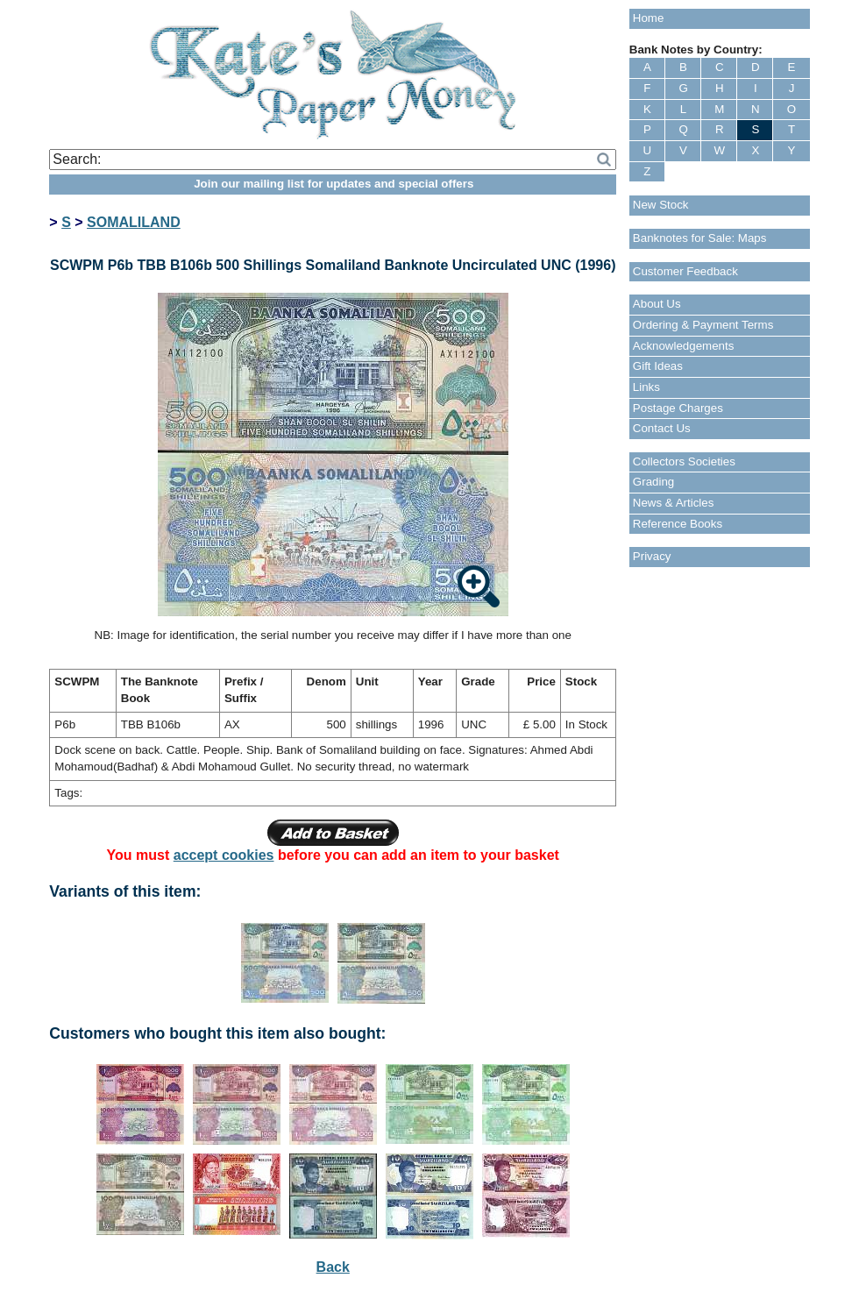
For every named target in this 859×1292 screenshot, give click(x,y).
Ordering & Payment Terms (703, 324)
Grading (653, 481)
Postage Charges (678, 408)
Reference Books (677, 523)
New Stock (661, 204)
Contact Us (662, 428)
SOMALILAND (134, 222)
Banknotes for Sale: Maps (700, 238)
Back (333, 1267)
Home (648, 18)
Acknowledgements (684, 345)
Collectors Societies (684, 461)
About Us (657, 303)
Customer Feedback (685, 271)
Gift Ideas (658, 366)
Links (646, 387)
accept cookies (224, 855)
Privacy (652, 556)
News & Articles (673, 502)
